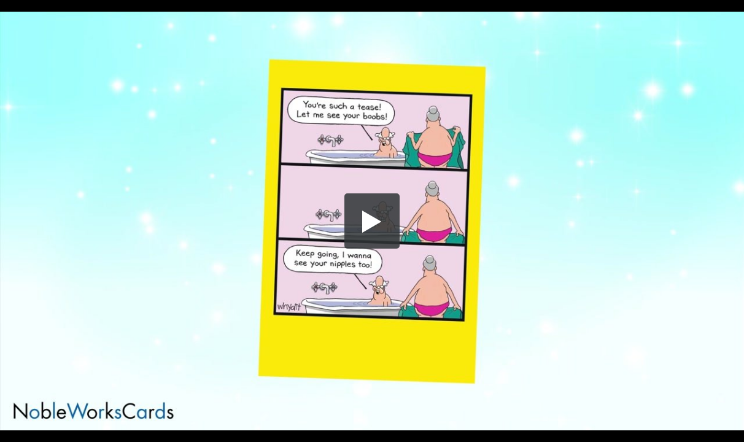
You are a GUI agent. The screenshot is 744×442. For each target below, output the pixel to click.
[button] (372, 221)
